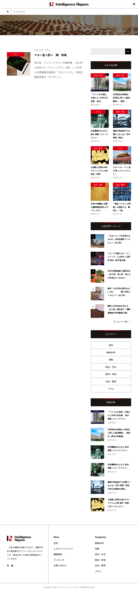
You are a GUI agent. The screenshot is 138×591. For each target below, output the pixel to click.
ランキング (59, 559)
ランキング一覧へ (121, 321)
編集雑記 (58, 554)
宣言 (111, 345)
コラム (111, 388)
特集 (111, 359)
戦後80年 (110, 352)
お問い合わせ (60, 565)
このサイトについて (63, 548)
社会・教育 (111, 381)
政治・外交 (111, 367)
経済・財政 (111, 374)
